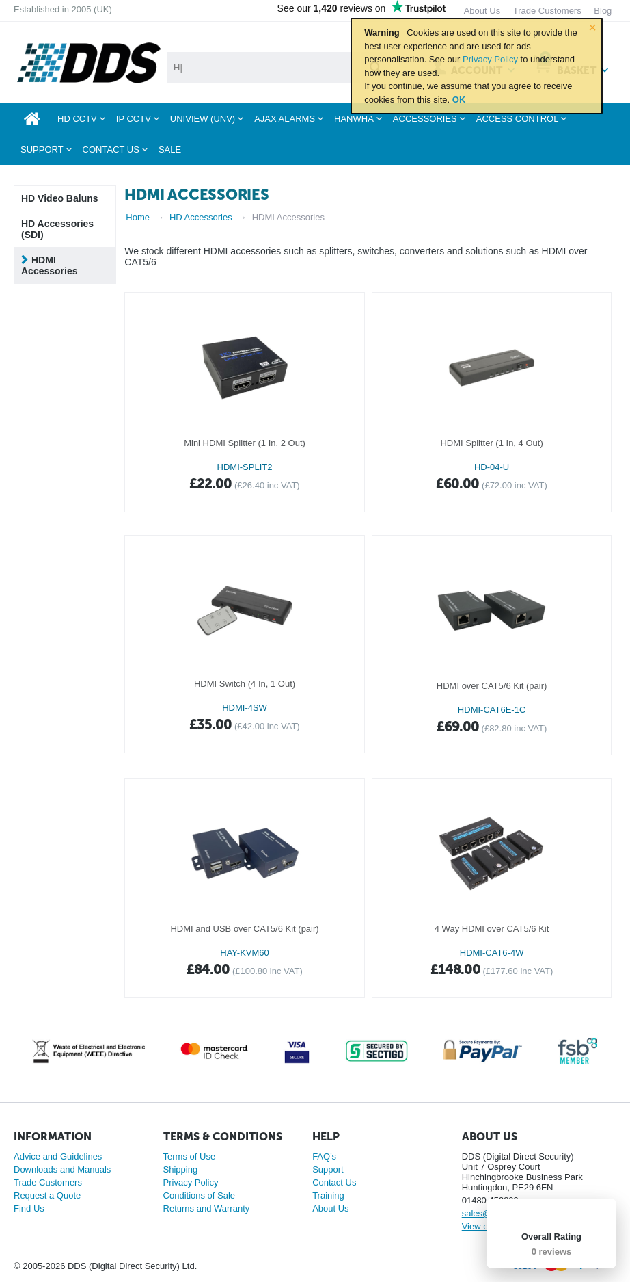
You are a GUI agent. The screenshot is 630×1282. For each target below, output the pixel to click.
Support (328, 1169)
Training (328, 1195)
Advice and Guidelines (58, 1156)
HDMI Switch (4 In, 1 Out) (244, 684)
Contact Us (334, 1182)
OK (459, 99)
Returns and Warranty (206, 1208)
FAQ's (324, 1156)
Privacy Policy (490, 59)
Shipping (180, 1169)
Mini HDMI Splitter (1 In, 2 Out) (244, 443)
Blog (603, 10)
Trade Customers (48, 1182)
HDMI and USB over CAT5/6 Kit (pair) (244, 929)
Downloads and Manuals (62, 1169)
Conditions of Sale (199, 1195)
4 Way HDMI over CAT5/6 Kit (492, 929)
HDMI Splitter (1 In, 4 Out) (491, 443)
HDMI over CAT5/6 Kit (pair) (492, 686)
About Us (330, 1208)
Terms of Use (189, 1156)
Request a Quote (47, 1195)
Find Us (29, 1208)
